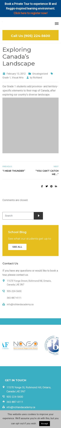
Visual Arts (18, 77)
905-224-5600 (15, 396)
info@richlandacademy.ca (21, 407)
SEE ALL (17, 246)
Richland (37, 77)
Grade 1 (6, 77)
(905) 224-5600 (37, 36)
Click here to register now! (30, 13)
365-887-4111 (15, 401)
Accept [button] (44, 423)
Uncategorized (40, 73)
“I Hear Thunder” (13, 170)
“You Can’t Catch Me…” (47, 172)
